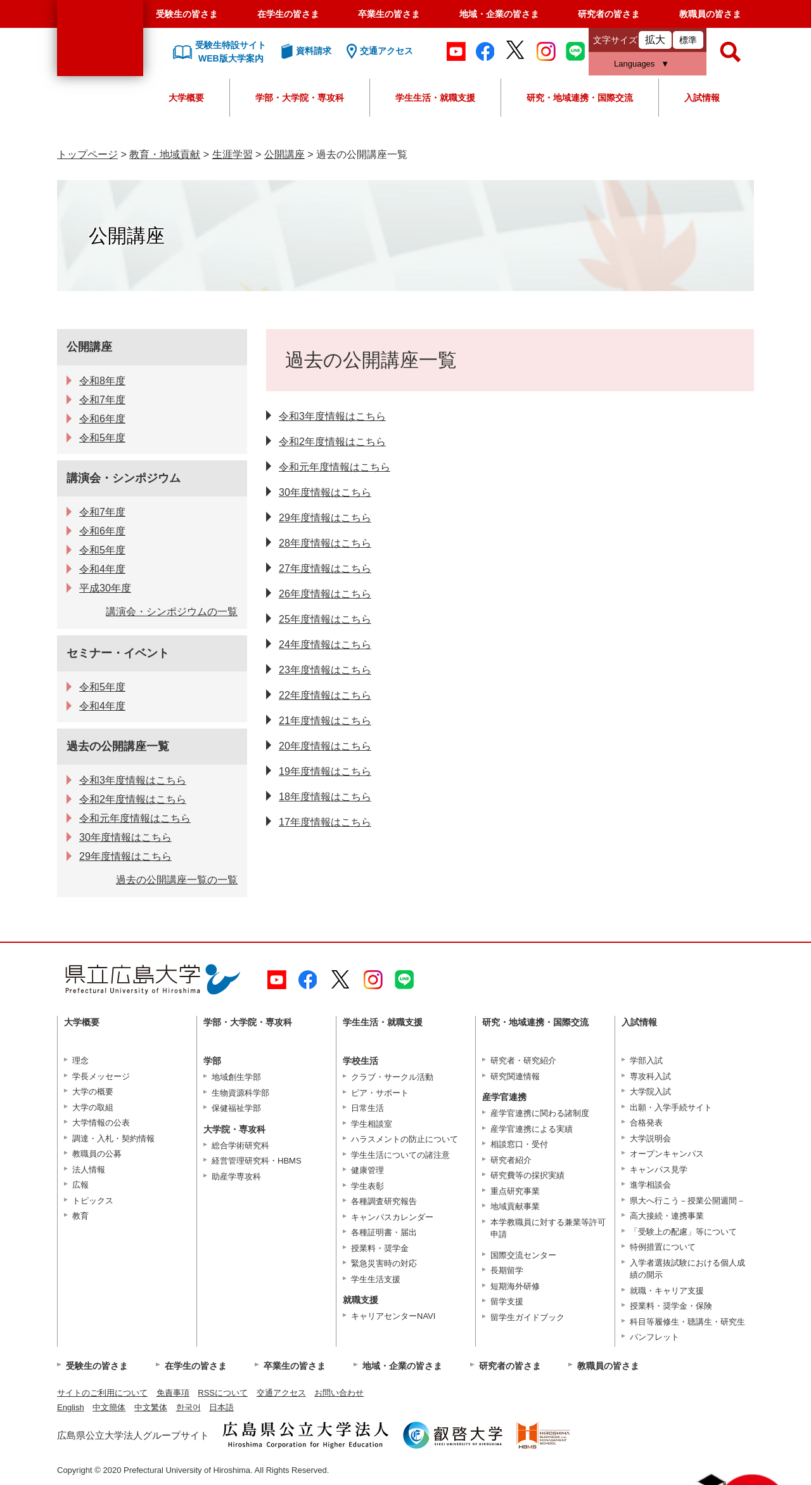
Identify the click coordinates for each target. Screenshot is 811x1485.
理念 (80, 1060)
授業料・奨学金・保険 (671, 1306)
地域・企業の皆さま (499, 14)
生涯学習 (232, 154)
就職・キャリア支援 (667, 1290)
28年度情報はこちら (325, 543)
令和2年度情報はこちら (332, 441)
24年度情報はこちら (325, 644)
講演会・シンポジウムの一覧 (172, 611)
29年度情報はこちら (325, 517)
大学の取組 (92, 1107)
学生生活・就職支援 (435, 98)
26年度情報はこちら (325, 593)
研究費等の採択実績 (527, 1175)
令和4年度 (102, 569)
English (70, 1407)
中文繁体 (150, 1407)
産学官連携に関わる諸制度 (539, 1113)
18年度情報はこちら (325, 796)
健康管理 (367, 1170)
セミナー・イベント (118, 653)
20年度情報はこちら (325, 746)
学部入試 (646, 1060)
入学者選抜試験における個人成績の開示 (687, 1269)
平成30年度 (105, 588)
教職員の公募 (97, 1153)
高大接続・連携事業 (667, 1216)
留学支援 (506, 1301)
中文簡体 (109, 1407)
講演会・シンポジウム (124, 478)
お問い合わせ (339, 1392)
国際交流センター (523, 1255)
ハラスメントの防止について (404, 1139)
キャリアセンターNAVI (393, 1316)
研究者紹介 (511, 1160)
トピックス (92, 1200)
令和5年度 (102, 437)
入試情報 (702, 98)
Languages (634, 63)
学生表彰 (367, 1186)
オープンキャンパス (667, 1153)
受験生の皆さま (187, 14)
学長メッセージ (101, 1076)
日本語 (221, 1407)
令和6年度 (102, 418)
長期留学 (506, 1270)
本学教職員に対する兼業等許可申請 (548, 1228)
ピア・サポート (380, 1093)
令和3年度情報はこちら (332, 416)
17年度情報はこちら (325, 822)
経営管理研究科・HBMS (257, 1160)
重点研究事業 (515, 1191)
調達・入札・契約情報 (113, 1138)
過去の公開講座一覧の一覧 (177, 879)
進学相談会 (650, 1185)
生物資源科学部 (240, 1093)
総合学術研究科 (240, 1145)
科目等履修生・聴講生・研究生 (687, 1321)
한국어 (188, 1407)
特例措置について (663, 1247)
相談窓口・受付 (519, 1144)
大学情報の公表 (101, 1122)
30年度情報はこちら (325, 492)
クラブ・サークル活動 (392, 1077)
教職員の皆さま (710, 14)
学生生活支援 (375, 1279)
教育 (80, 1216)
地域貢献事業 (515, 1206)
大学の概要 (92, 1091)
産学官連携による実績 (531, 1129)
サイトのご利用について (102, 1392)
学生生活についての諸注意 (400, 1155)
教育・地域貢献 (164, 154)
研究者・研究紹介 (523, 1060)
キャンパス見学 (658, 1169)
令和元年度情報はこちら (334, 467)
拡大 (655, 39)
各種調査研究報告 (384, 1201)
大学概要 (186, 98)
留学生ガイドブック (527, 1317)
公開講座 (284, 154)
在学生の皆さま (288, 14)
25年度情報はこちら (325, 619)
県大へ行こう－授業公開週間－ (687, 1200)
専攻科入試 (650, 1076)
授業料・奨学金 (380, 1248)
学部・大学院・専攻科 (299, 98)
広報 (80, 1185)
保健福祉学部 (236, 1108)
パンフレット (654, 1337)
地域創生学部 (236, 1077)
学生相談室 (371, 1124)
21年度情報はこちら (325, 720)
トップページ (87, 154)
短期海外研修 (515, 1286)
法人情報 (88, 1169)
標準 (688, 40)
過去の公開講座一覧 (118, 746)
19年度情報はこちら (325, 771)
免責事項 (172, 1392)
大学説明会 (650, 1138)
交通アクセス (281, 1392)
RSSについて (223, 1392)
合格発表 (646, 1122)
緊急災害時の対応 (384, 1263)
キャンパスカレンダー (392, 1217)
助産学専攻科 (236, 1176)
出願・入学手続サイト (671, 1107)
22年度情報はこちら (325, 695)
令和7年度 (102, 399)
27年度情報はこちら (325, 568)
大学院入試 (650, 1091)
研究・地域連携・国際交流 (580, 98)
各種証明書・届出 (384, 1232)
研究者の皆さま (609, 14)
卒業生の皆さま (389, 14)
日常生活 (367, 1108)
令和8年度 (102, 380)
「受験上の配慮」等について (683, 1231)
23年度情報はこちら (325, 670)
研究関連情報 (515, 1076)
